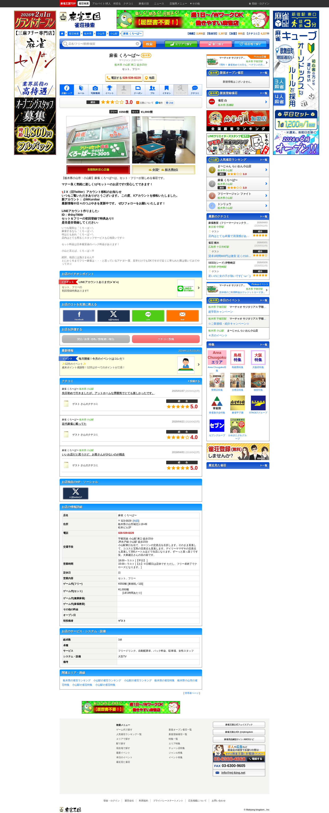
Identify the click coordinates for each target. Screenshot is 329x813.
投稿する (193, 381)
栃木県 (88, 33)
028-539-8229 (126, 532)
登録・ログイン (111, 800)
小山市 (101, 33)
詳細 (169, 102)
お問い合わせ (219, 800)
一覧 (263, 72)
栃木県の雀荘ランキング (77, 680)
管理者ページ (192, 693)
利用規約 (143, 800)
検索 (149, 44)
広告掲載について (197, 800)
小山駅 (114, 33)
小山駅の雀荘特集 (82, 684)
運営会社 (129, 800)
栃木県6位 (169, 169)
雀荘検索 (74, 33)
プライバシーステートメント (168, 800)
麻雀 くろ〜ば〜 (124, 55)
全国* (154, 169)
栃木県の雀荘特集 (164, 680)
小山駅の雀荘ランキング (107, 680)
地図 (135, 520)
